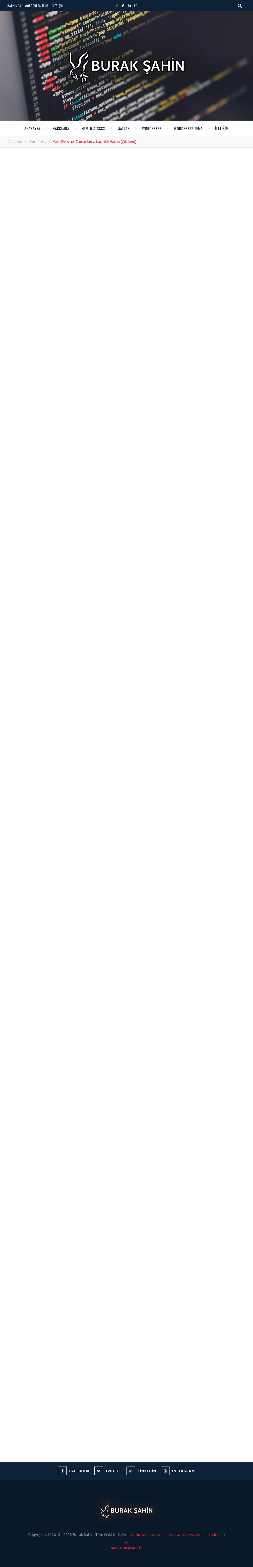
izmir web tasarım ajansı (153, 1534)
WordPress (152, 128)
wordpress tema (190, 1534)
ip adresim (216, 1534)
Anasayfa (32, 128)
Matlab (123, 128)
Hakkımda (14, 5)
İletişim (57, 5)
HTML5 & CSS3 (93, 128)
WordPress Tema (37, 5)
